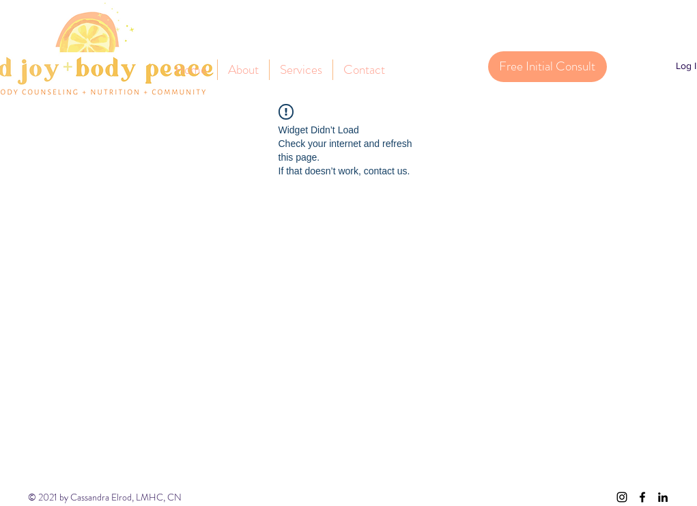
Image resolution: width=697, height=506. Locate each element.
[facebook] (642, 497)
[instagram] (622, 497)
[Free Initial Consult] (547, 66)
